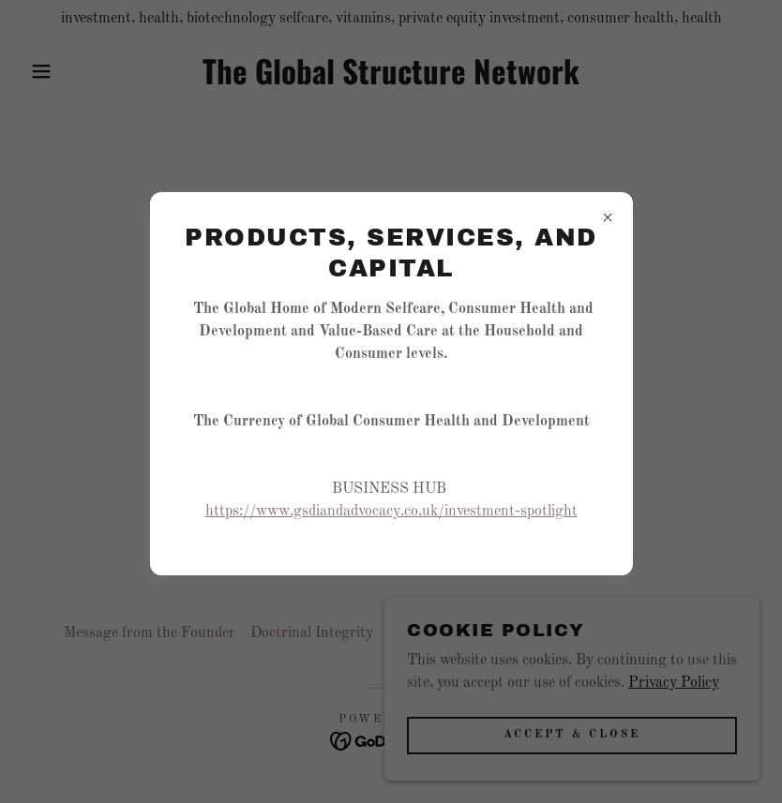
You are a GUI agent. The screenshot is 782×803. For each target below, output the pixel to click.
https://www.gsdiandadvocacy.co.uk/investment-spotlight (391, 511)
